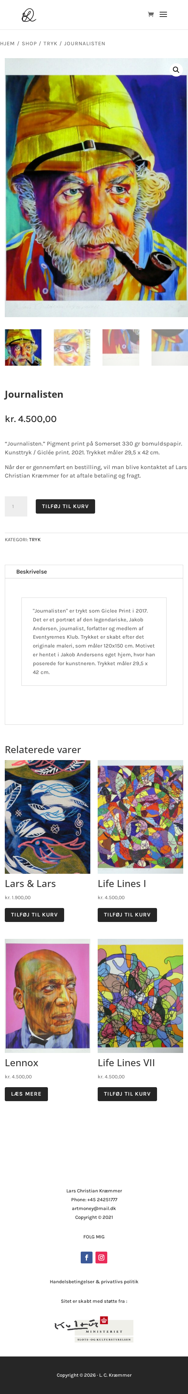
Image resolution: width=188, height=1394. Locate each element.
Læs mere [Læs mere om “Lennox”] (26, 1093)
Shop (29, 43)
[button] (176, 70)
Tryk (50, 43)
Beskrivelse (31, 571)
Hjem (7, 43)
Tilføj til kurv (65, 506)
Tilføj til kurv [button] (34, 914)
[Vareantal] (16, 506)
